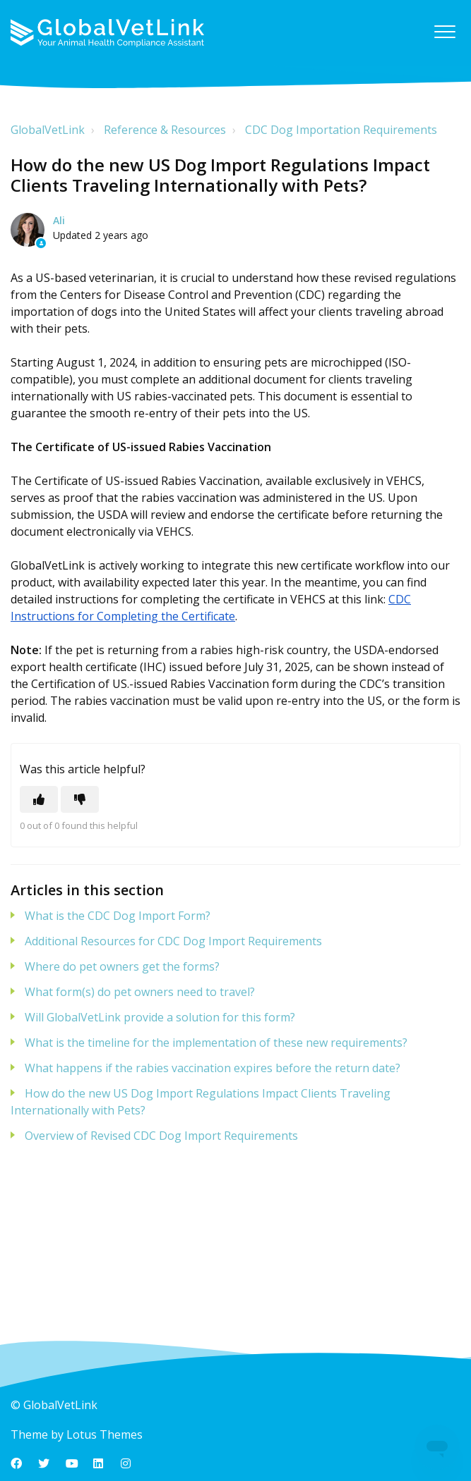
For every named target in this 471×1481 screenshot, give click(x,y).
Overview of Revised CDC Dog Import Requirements (161, 1135)
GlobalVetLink (48, 129)
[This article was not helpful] (80, 799)
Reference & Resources (165, 129)
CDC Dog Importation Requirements (341, 129)
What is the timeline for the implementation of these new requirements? (216, 1042)
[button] (444, 31)
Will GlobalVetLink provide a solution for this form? (160, 1017)
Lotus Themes (104, 1434)
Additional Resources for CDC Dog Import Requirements (173, 941)
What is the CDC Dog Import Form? (117, 915)
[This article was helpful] (39, 799)
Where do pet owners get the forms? (122, 966)
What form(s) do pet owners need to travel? (140, 992)
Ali (59, 220)
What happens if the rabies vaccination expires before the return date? (212, 1068)
